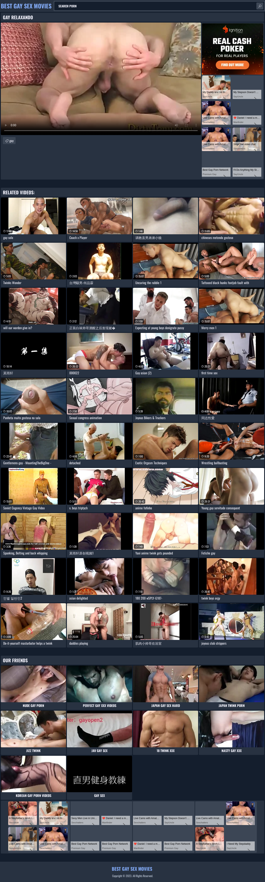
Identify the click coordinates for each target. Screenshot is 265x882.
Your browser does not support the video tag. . (101, 79)
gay (11, 140)
